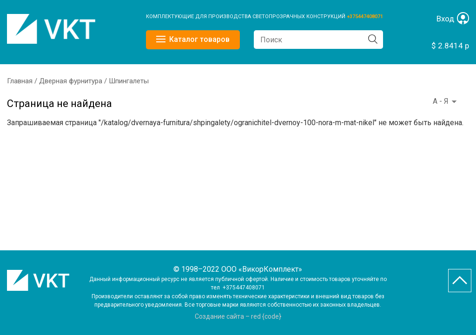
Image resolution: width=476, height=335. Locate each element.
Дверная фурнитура (70, 81)
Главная (20, 81)
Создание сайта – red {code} (238, 316)
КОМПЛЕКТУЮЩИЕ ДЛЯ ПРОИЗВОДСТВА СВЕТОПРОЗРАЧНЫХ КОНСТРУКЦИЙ (246, 16)
